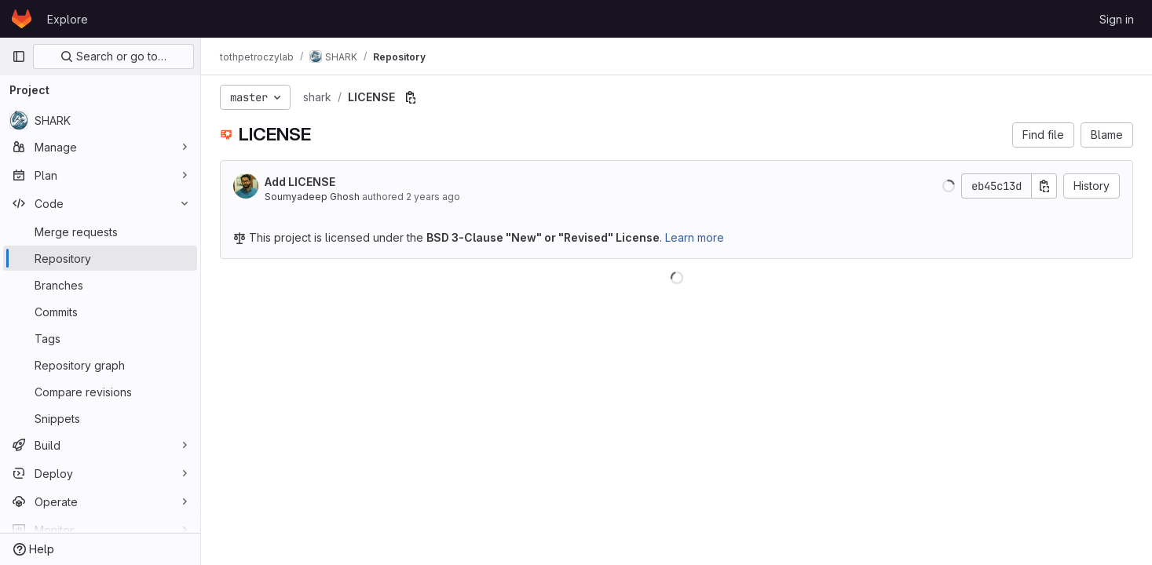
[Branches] (100, 284)
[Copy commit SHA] (1044, 186)
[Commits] (100, 311)
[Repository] (100, 258)
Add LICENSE (300, 181)
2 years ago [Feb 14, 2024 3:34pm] (433, 196)
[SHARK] (100, 120)
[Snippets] (100, 418)
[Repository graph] (100, 364)
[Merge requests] (100, 231)
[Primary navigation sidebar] (18, 56)
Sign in (1116, 19)
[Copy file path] (410, 97)
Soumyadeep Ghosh (312, 196)
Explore (67, 19)
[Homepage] (22, 18)
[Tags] (100, 338)
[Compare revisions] (100, 391)
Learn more (694, 237)
